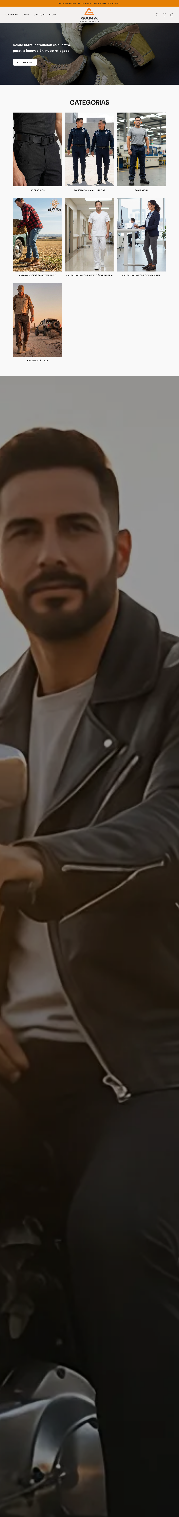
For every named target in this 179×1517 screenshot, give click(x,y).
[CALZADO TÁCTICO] (37, 322)
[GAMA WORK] (141, 152)
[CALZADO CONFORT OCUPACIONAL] (141, 237)
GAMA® (25, 14)
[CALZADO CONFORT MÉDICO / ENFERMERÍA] (89, 237)
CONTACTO (39, 14)
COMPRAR (11, 14)
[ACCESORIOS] (37, 152)
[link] (114, 3)
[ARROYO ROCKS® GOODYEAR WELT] (37, 237)
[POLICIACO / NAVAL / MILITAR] (89, 152)
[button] (89, 15)
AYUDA (52, 14)
